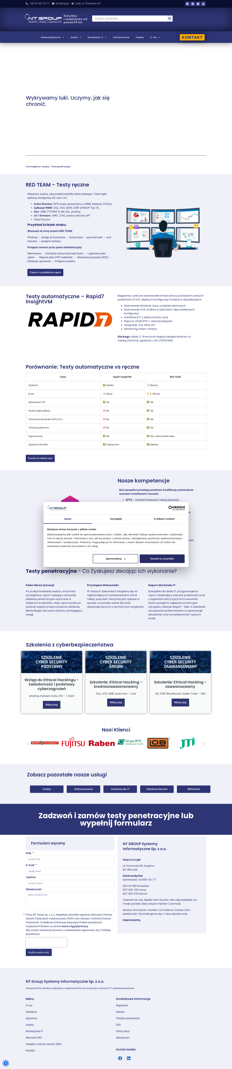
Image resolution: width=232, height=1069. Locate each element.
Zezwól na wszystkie (162, 558)
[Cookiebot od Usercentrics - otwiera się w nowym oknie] (171, 508)
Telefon (31, 877)
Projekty (140, 37)
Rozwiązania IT (97, 37)
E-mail (30, 865)
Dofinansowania (121, 37)
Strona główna (33, 166)
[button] (29, 520)
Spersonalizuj (116, 558)
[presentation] (46, 942)
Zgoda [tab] (67, 518)
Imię (29, 853)
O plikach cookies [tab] (164, 518)
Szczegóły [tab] (116, 518)
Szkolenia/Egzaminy (52, 37)
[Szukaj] (170, 18)
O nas (155, 37)
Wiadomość (34, 889)
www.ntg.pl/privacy (75, 926)
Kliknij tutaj (52, 704)
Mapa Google (132, 860)
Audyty (76, 37)
